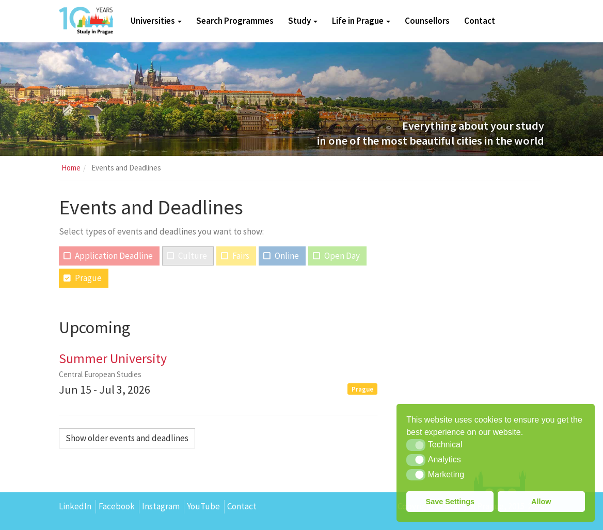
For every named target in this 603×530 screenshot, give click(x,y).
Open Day (342, 255)
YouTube (203, 506)
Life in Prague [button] (361, 20)
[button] (415, 444)
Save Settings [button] (450, 501)
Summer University (113, 358)
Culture (192, 255)
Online (287, 255)
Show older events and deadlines (127, 438)
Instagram (161, 506)
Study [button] (303, 20)
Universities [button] (156, 20)
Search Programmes (235, 20)
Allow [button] (541, 501)
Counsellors (427, 20)
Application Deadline (114, 255)
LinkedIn (75, 506)
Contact (479, 20)
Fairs (240, 255)
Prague (88, 278)
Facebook (117, 506)
